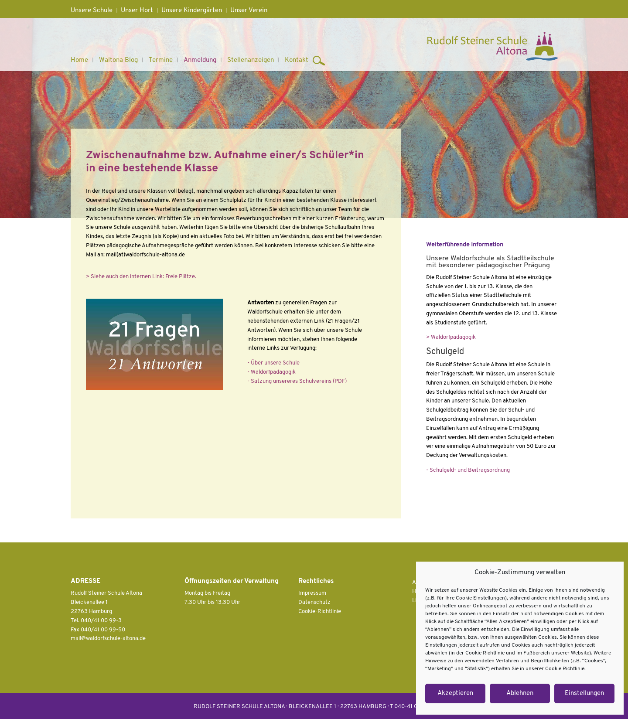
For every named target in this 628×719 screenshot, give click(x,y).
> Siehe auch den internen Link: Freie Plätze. (141, 276)
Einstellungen (584, 693)
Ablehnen (519, 693)
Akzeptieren (455, 693)
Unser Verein (248, 10)
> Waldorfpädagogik (451, 337)
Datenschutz (314, 602)
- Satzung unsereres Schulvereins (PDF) (297, 381)
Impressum (312, 593)
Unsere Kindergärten (191, 10)
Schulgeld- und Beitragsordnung (469, 470)
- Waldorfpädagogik (271, 372)
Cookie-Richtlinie (319, 611)
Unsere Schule (92, 10)
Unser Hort (137, 10)
